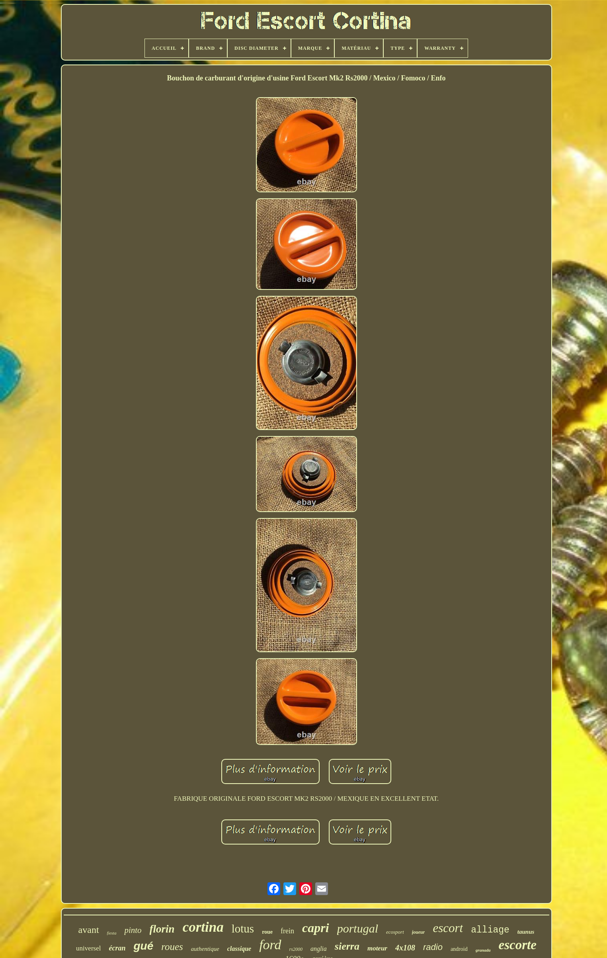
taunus (526, 932)
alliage (490, 930)
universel (88, 948)
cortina (203, 927)
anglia (318, 948)
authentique (205, 949)
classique (239, 948)
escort (448, 928)
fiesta (112, 933)
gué (143, 946)
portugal (357, 928)
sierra (347, 946)
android (459, 949)
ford (270, 944)
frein (287, 931)
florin (162, 929)
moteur (377, 948)
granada (483, 950)
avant (88, 930)
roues (172, 946)
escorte (518, 945)
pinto (132, 930)
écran (117, 948)
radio (433, 947)
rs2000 (296, 949)
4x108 (405, 947)
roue (267, 932)
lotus (243, 928)
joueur (418, 932)
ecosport (395, 932)
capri (315, 928)
